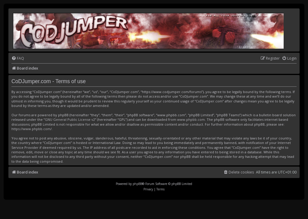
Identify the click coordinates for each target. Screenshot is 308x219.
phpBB (137, 184)
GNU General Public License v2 (70, 119)
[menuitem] (17, 59)
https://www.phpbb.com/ (31, 129)
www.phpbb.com (191, 119)
